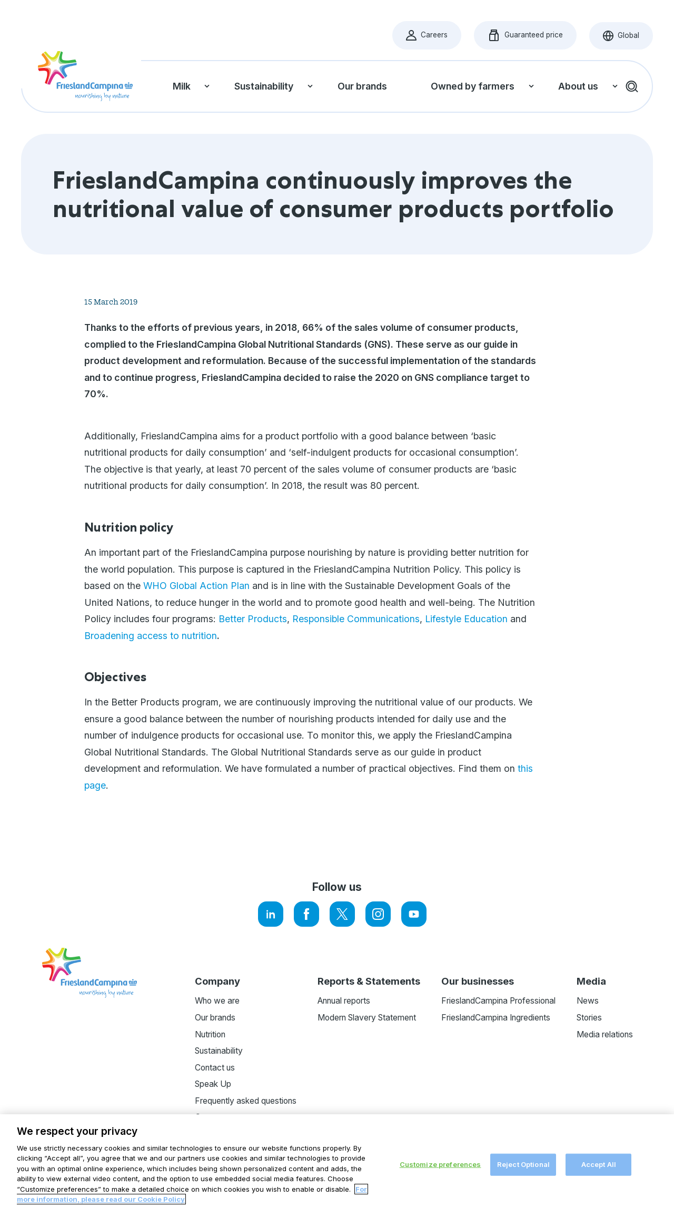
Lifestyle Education (466, 618)
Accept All (598, 1165)
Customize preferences (440, 1165)
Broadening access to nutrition (150, 635)
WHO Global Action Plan (196, 585)
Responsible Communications (356, 618)
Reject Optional (523, 1165)
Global (628, 38)
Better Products (253, 618)
